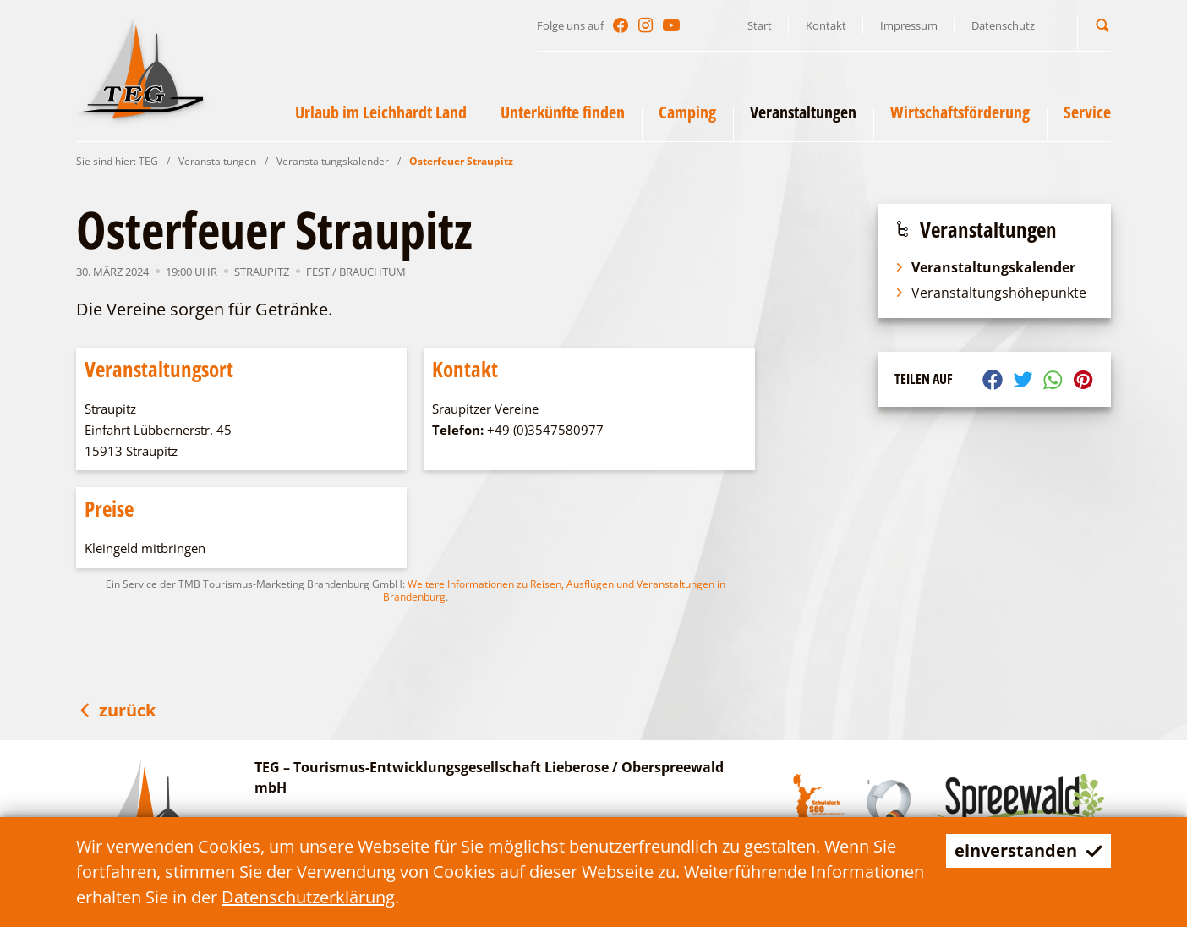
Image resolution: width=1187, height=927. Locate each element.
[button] (1102, 24)
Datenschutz (1003, 25)
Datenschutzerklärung (308, 897)
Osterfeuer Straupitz (461, 161)
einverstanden (1028, 850)
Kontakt (826, 25)
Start (759, 25)
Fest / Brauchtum (356, 271)
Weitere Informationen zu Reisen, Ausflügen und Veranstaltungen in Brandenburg (554, 590)
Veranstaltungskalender (332, 161)
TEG (148, 161)
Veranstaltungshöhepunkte (990, 292)
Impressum (909, 25)
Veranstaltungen (217, 161)
